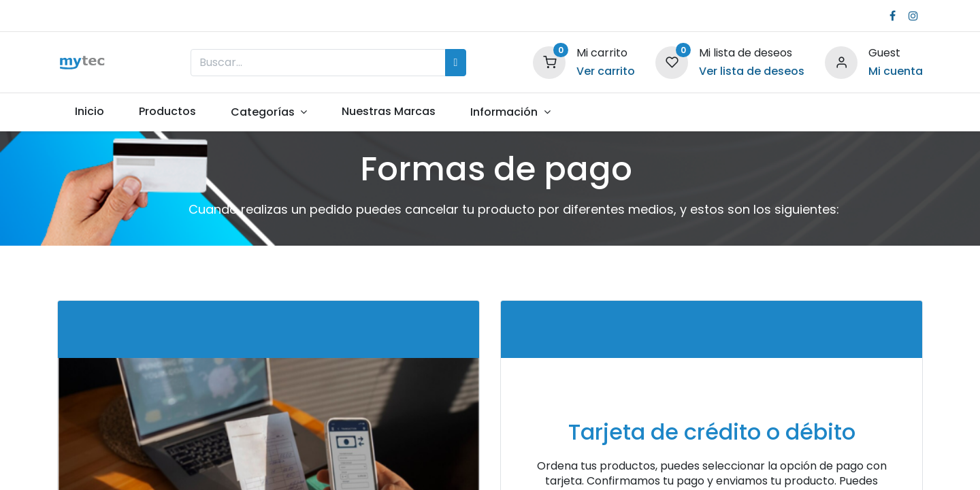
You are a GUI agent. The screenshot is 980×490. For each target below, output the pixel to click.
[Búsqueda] (456, 62)
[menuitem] (89, 111)
